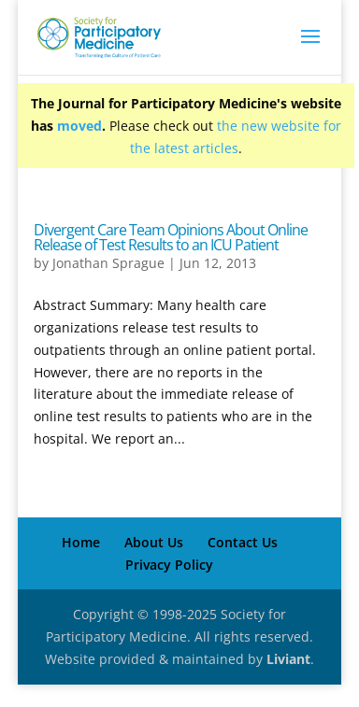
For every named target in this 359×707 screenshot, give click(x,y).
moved (79, 125)
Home (81, 542)
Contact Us (243, 542)
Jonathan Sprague (108, 263)
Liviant (288, 659)
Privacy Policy (169, 564)
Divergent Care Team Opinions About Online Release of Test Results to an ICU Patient (171, 237)
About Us (153, 542)
